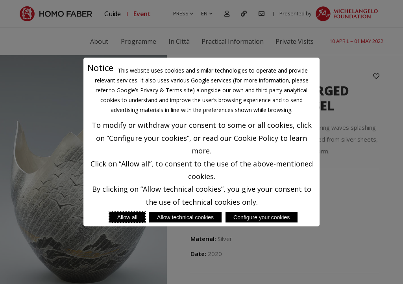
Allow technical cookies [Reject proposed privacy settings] (185, 217)
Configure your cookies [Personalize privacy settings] (261, 217)
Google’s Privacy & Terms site (154, 90)
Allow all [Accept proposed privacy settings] (127, 217)
